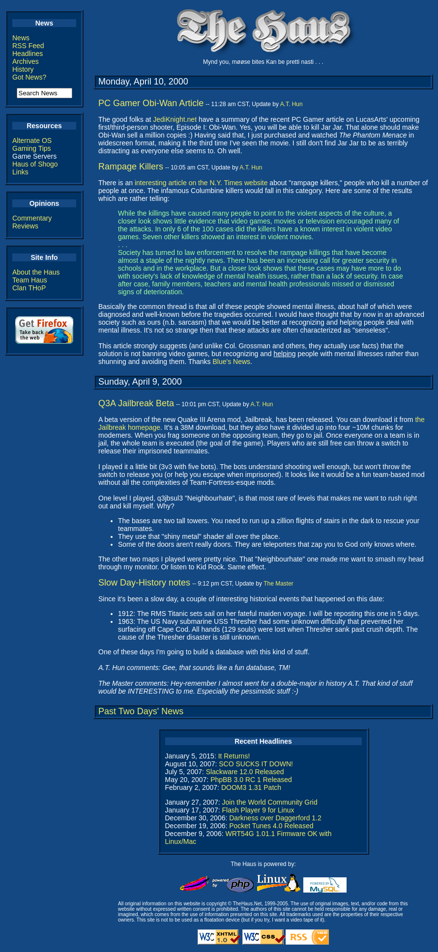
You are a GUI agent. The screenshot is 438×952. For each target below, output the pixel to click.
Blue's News (231, 361)
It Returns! (234, 756)
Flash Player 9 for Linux (258, 810)
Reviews (25, 226)
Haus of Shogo (35, 164)
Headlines (27, 53)
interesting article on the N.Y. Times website (201, 183)
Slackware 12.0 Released (245, 772)
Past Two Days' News (140, 711)
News (20, 38)
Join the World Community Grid (269, 802)
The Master (278, 583)
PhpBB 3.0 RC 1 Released (251, 780)
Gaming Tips (31, 148)
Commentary (32, 218)
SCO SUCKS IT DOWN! (256, 764)
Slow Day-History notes (144, 583)
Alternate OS (32, 140)
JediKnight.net (175, 119)
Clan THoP (29, 288)
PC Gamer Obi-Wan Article (151, 103)
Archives (25, 61)
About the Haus (36, 272)
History (23, 69)
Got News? (29, 77)
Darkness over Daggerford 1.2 (275, 818)
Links (20, 172)
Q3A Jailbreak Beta (136, 403)
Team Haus (29, 280)
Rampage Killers (130, 166)
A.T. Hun (291, 104)
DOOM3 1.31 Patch (251, 787)
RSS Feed (28, 46)
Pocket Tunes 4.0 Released (271, 826)
